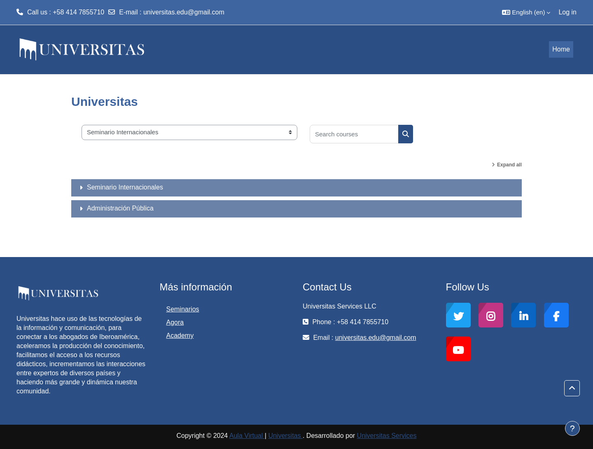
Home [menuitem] (561, 49)
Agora (175, 322)
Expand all (509, 165)
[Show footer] (572, 428)
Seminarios (182, 309)
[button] (526, 12)
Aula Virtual (247, 435)
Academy (180, 335)
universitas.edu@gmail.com (183, 12)
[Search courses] (354, 134)
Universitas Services (387, 435)
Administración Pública (120, 208)
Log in (567, 12)
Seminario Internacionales (125, 187)
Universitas (285, 435)
